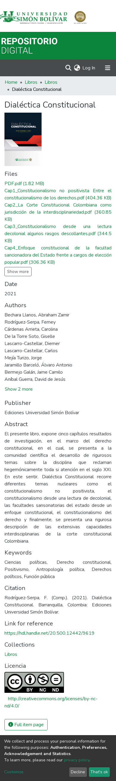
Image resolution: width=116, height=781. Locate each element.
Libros (31, 82)
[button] (77, 68)
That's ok (99, 772)
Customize (13, 772)
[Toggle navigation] (107, 68)
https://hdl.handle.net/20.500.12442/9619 (49, 633)
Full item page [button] (26, 724)
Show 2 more (19, 389)
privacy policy (76, 760)
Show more (18, 271)
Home (11, 82)
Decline (78, 772)
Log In (89, 68)
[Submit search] (68, 68)
